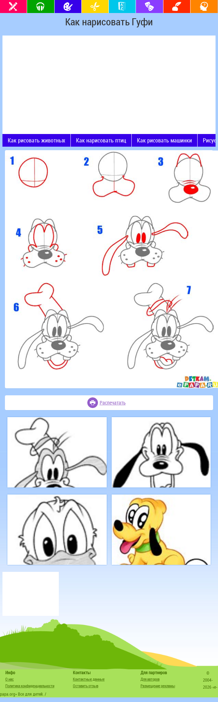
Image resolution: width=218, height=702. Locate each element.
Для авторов (150, 679)
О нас (9, 679)
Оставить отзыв (85, 685)
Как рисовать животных (36, 140)
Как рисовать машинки (164, 140)
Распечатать (113, 402)
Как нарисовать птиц (101, 140)
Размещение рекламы (158, 685)
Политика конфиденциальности (29, 685)
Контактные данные (89, 679)
